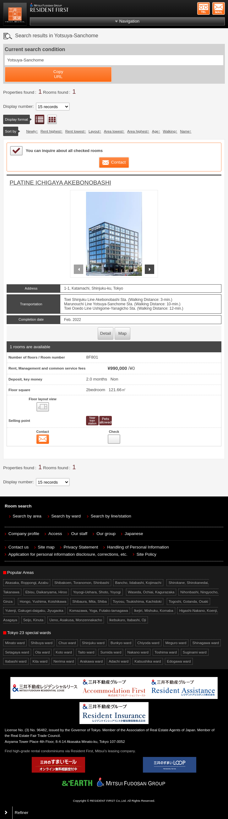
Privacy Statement (81, 547)
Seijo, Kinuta (33, 620)
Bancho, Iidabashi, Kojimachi (138, 583)
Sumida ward (110, 652)
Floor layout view (52, 119)
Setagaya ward (17, 652)
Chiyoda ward (148, 643)
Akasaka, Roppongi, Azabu (26, 583)
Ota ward (42, 652)
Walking (169, 131)
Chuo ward (67, 643)
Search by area (27, 516)
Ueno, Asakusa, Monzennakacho (75, 620)
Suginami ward (195, 652)
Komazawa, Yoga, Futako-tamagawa (98, 610)
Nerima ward (63, 661)
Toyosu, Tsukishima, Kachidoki (137, 601)
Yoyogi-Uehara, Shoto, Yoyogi (97, 592)
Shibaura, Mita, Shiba (89, 601)
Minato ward (14, 643)
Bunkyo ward (121, 643)
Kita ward (39, 661)
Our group (106, 533)
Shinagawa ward (205, 643)
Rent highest (51, 131)
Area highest (137, 131)
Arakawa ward (91, 661)
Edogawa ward (179, 661)
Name (185, 131)
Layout (94, 131)
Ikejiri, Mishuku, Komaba (153, 610)
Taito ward (86, 652)
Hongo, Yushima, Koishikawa (43, 601)
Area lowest (113, 131)
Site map (46, 547)
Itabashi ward (15, 661)
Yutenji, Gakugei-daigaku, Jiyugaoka (34, 610)
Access (55, 533)
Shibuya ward (42, 643)
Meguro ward (175, 643)
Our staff (79, 533)
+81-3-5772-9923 (203, 8)
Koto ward (64, 652)
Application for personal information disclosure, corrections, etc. (68, 554)
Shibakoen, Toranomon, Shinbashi (81, 583)
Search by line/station (111, 516)
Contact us (18, 547)
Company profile (23, 533)
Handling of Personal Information (138, 547)
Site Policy (146, 554)
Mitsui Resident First (15, 15)
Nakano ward (138, 652)
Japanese (134, 533)
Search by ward (66, 516)
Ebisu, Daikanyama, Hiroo (46, 592)
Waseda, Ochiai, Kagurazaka (151, 592)
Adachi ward (118, 661)
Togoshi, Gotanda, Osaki (188, 601)
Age (155, 131)
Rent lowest (74, 131)
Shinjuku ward (93, 643)
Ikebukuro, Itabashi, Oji (127, 620)
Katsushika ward (147, 661)
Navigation (129, 21)
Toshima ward (166, 652)
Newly (31, 131)
